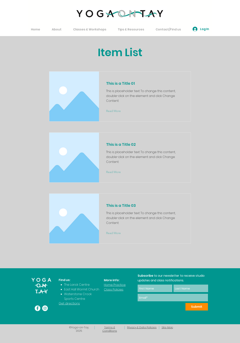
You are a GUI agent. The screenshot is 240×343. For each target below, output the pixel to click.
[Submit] (196, 307)
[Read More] (116, 111)
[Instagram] (45, 308)
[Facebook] (37, 308)
